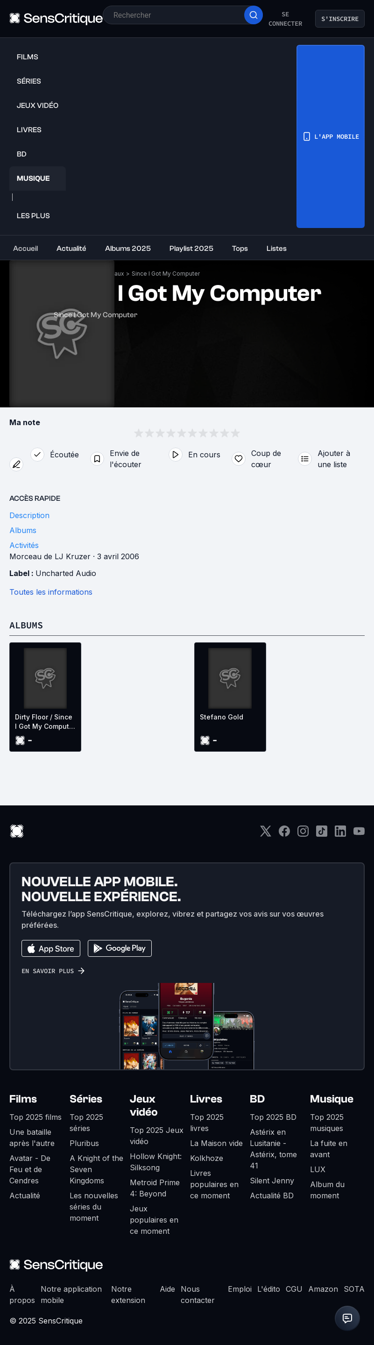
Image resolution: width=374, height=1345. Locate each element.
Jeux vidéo (144, 1105)
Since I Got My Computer (166, 273)
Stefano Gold (221, 717)
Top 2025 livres (207, 1122)
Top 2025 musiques (327, 1122)
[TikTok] (321, 834)
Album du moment (327, 1190)
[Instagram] (303, 834)
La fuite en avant (328, 1149)
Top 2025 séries (86, 1122)
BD (257, 1099)
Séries (86, 1099)
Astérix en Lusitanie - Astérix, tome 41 (273, 1148)
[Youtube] (359, 834)
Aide (167, 1289)
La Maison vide (216, 1143)
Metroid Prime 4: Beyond (155, 1188)
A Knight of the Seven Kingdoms (96, 1169)
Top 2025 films (35, 1117)
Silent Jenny (272, 1180)
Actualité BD (272, 1195)
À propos (22, 1294)
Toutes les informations (50, 592)
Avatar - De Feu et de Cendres (29, 1169)
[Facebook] (284, 834)
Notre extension (128, 1294)
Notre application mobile (71, 1294)
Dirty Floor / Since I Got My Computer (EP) (45, 722)
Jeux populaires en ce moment (154, 1220)
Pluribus (84, 1143)
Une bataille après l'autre (32, 1137)
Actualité (24, 1195)
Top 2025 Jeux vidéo (156, 1135)
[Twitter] (265, 834)
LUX (317, 1169)
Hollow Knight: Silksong (156, 1162)
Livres (206, 1099)
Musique (331, 1099)
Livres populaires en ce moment (214, 1184)
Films (23, 1099)
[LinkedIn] (340, 834)
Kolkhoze (206, 1158)
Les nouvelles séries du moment (94, 1207)
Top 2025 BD (273, 1117)
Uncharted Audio (65, 573)
